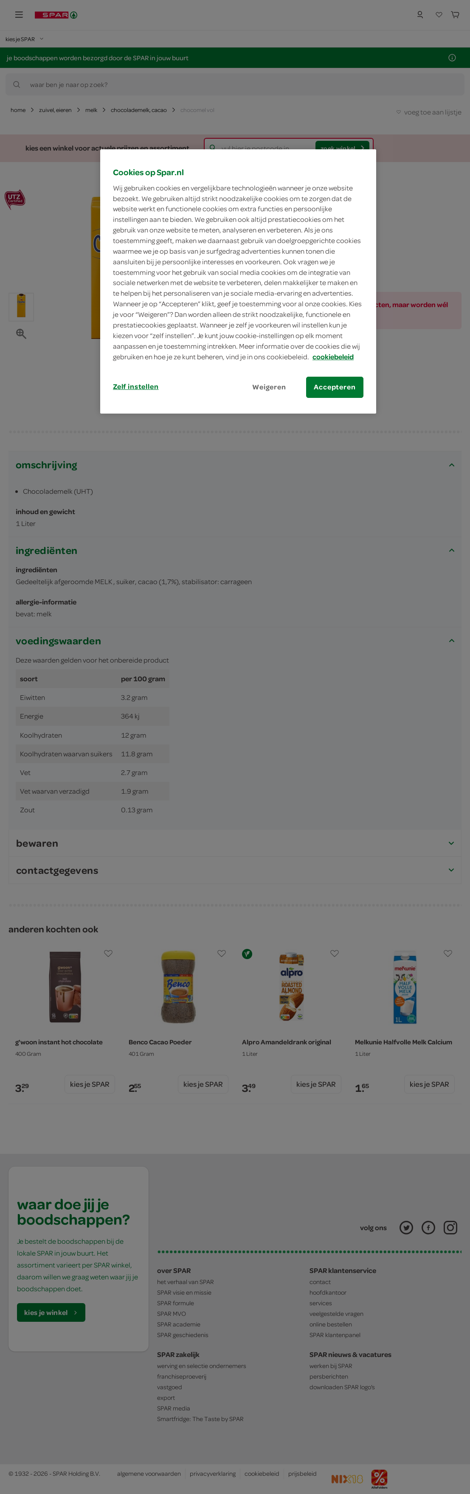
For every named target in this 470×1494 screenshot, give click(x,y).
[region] (238, 281)
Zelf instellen (136, 386)
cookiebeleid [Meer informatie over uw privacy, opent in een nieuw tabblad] (333, 356)
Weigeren (269, 387)
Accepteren (334, 387)
